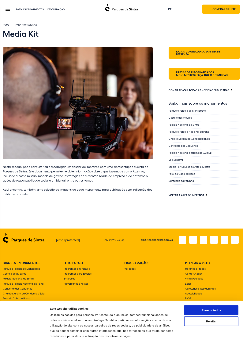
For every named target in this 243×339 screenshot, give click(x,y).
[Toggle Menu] (8, 9)
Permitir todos (211, 289)
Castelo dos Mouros (14, 274)
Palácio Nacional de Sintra (18, 278)
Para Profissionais (26, 25)
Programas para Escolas (78, 274)
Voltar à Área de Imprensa (186, 195)
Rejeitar (211, 301)
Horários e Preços (195, 269)
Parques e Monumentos (30, 9)
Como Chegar (193, 274)
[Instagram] (192, 240)
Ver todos (130, 269)
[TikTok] (213, 240)
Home (6, 25)
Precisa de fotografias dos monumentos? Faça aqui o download (202, 74)
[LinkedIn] (235, 240)
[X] (203, 240)
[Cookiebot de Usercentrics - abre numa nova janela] (24, 331)
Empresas (69, 278)
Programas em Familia (77, 269)
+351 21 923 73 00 (113, 240)
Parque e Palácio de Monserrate (21, 269)
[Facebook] (181, 240)
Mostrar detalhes (208, 331)
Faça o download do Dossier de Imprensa (198, 53)
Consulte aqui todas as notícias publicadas (199, 90)
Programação (56, 9)
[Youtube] (224, 240)
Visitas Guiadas (194, 278)
